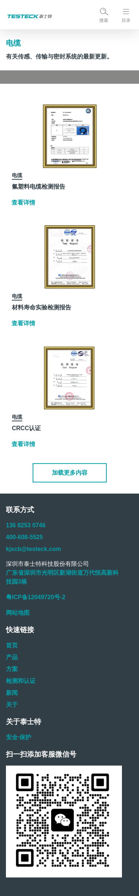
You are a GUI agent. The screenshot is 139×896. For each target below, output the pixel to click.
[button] (70, 472)
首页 (12, 645)
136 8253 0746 (26, 525)
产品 (12, 657)
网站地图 (18, 613)
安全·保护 (18, 737)
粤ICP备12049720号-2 (35, 597)
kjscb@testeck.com (33, 549)
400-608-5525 (24, 537)
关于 (12, 704)
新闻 (12, 693)
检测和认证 (21, 681)
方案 (12, 669)
